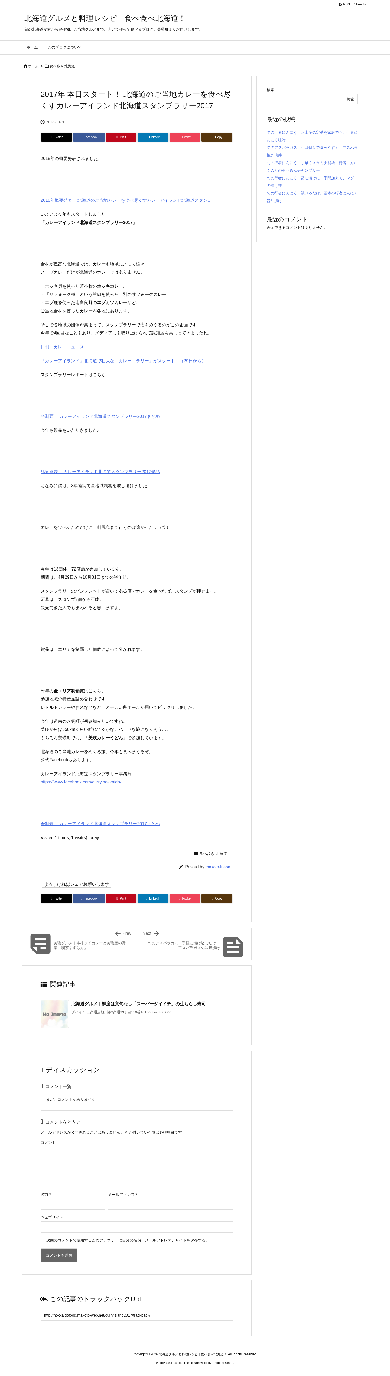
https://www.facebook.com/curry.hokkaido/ (81, 782)
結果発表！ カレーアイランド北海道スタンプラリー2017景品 (100, 471)
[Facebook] (89, 137)
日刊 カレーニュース (62, 347)
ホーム (33, 66)
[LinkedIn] (153, 137)
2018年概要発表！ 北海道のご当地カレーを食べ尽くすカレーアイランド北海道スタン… (126, 200)
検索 (270, 90)
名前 (46, 1194)
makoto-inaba (218, 867)
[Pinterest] (121, 137)
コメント (48, 1142)
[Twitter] (56, 137)
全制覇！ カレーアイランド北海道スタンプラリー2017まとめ (100, 416)
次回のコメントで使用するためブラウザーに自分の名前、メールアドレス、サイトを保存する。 (127, 1240)
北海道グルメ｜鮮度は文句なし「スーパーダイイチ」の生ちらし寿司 (139, 1003)
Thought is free (222, 1362)
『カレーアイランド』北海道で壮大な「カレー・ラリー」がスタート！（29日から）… (125, 361)
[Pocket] (185, 137)
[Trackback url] (137, 1315)
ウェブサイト (52, 1217)
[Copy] (217, 137)
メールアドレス (122, 1194)
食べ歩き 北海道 (62, 66)
